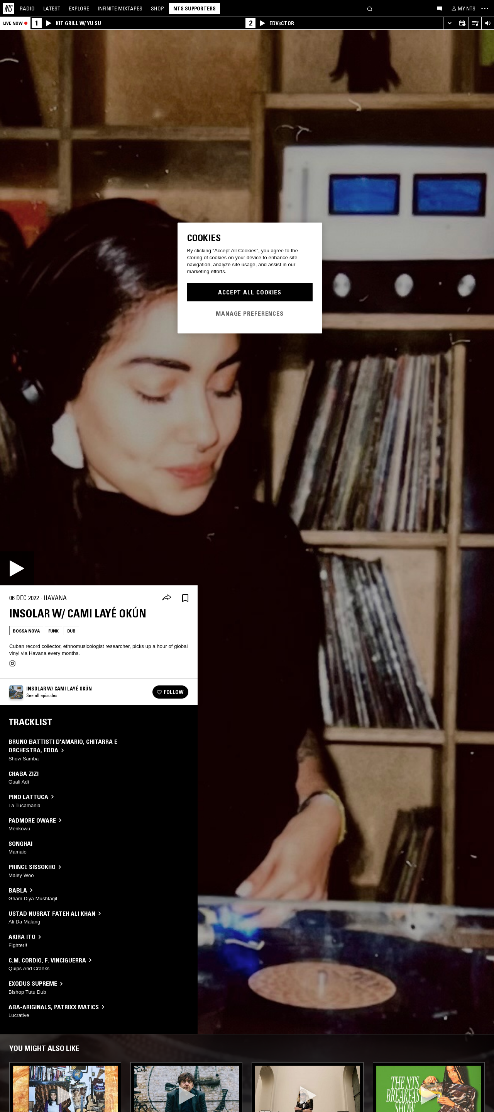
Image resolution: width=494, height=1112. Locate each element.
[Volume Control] (487, 23)
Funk (53, 631)
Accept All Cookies (249, 292)
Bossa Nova (26, 631)
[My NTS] (463, 8)
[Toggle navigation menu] (485, 8)
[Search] (370, 8)
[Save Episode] (185, 597)
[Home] (8, 8)
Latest (51, 8)
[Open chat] (439, 8)
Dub (71, 631)
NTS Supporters (194, 8)
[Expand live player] (449, 23)
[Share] (166, 598)
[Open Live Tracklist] (475, 23)
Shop (157, 8)
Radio (27, 8)
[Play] (17, 568)
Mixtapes (120, 8)
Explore (79, 8)
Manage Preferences (250, 313)
